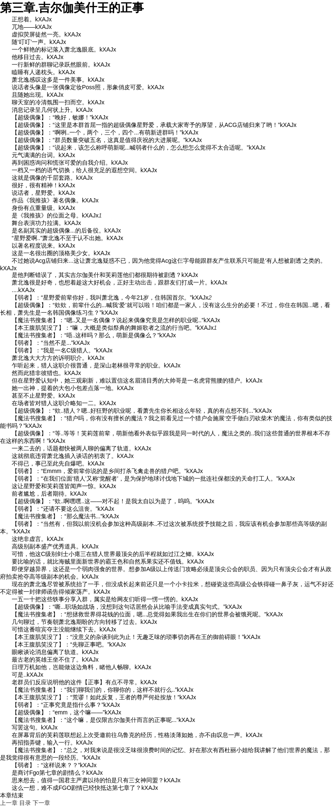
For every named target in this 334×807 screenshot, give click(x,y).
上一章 (9, 802)
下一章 (41, 802)
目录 (25, 802)
